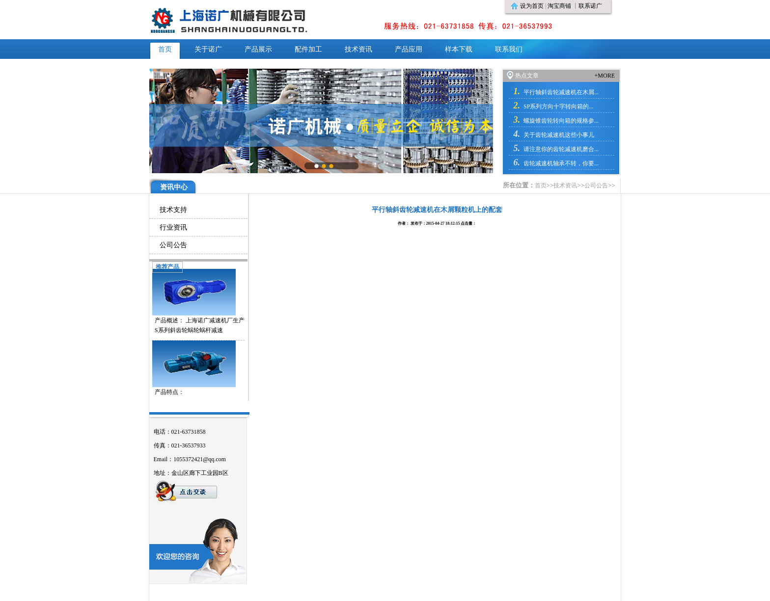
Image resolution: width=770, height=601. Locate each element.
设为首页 (532, 5)
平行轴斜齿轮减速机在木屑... (561, 92)
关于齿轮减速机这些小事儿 (558, 134)
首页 (541, 185)
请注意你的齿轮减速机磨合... (561, 149)
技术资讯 (565, 185)
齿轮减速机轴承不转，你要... (561, 163)
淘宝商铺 (559, 5)
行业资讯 (173, 227)
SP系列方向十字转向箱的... (558, 106)
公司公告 (596, 185)
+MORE (605, 75)
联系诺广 (590, 5)
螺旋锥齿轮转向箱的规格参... (561, 120)
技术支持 (173, 209)
